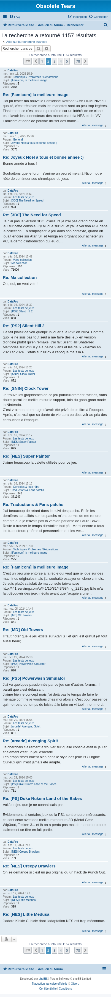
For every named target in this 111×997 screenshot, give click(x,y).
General (18, 139)
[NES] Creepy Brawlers (25, 851)
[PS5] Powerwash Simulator (28, 663)
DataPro (12, 70)
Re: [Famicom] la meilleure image (35, 94)
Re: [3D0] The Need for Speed (32, 214)
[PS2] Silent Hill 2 (22, 311)
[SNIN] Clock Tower (23, 374)
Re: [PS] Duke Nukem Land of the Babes (42, 798)
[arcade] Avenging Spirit (25, 726)
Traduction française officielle (49, 983)
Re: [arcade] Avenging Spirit (30, 740)
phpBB (43, 978)
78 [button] (78, 61)
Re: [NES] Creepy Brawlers (29, 866)
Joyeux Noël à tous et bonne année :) (34, 142)
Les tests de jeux (23, 197)
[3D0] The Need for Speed (27, 200)
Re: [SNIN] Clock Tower (25, 388)
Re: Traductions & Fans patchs (33, 504)
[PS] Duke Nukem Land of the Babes (33, 784)
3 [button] (54, 61)
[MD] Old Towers (21, 615)
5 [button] (67, 61)
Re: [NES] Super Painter (26, 456)
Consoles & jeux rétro (26, 486)
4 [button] (61, 61)
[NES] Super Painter (23, 441)
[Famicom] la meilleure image (29, 80)
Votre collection (22, 259)
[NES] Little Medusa (23, 899)
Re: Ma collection (20, 277)
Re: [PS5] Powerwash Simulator (34, 678)
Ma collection (19, 263)
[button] (27, 61)
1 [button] (42, 61)
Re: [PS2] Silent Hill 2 (24, 325)
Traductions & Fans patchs (27, 490)
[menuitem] (14, 16)
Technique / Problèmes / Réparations (35, 77)
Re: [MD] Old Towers (23, 629)
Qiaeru (75, 983)
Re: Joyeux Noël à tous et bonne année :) (43, 157)
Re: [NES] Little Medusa (26, 914)
